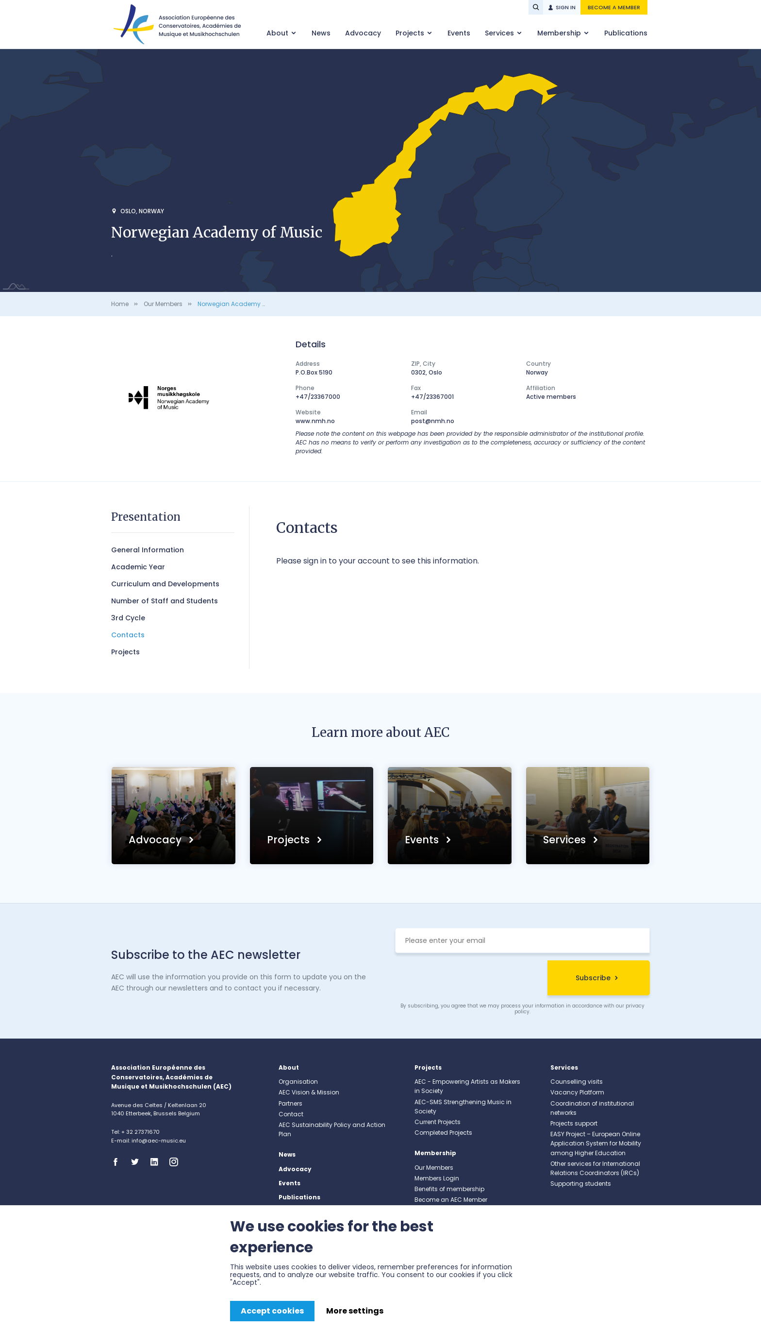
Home (120, 304)
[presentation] (469, 979)
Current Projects (437, 1122)
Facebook (118, 1162)
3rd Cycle (128, 618)
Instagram (176, 1162)
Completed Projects (443, 1132)
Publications (625, 33)
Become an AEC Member (450, 1199)
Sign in (566, 7)
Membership (560, 33)
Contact (291, 1114)
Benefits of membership (449, 1189)
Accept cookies (272, 1310)
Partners (290, 1103)
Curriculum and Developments (165, 584)
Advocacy (363, 33)
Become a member (614, 7)
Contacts (128, 635)
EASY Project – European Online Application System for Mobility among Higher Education (595, 1143)
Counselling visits (576, 1081)
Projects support (573, 1123)
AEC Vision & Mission (309, 1092)
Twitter (138, 1162)
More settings (354, 1310)
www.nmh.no (315, 421)
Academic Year (138, 567)
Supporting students (580, 1183)
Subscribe (593, 978)
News (321, 33)
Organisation (298, 1081)
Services (500, 33)
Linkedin (157, 1162)
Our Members (163, 304)
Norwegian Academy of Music (242, 304)
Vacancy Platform (577, 1092)
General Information (147, 550)
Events (458, 33)
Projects (411, 33)
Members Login (436, 1178)
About (278, 33)
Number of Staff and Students (164, 601)
